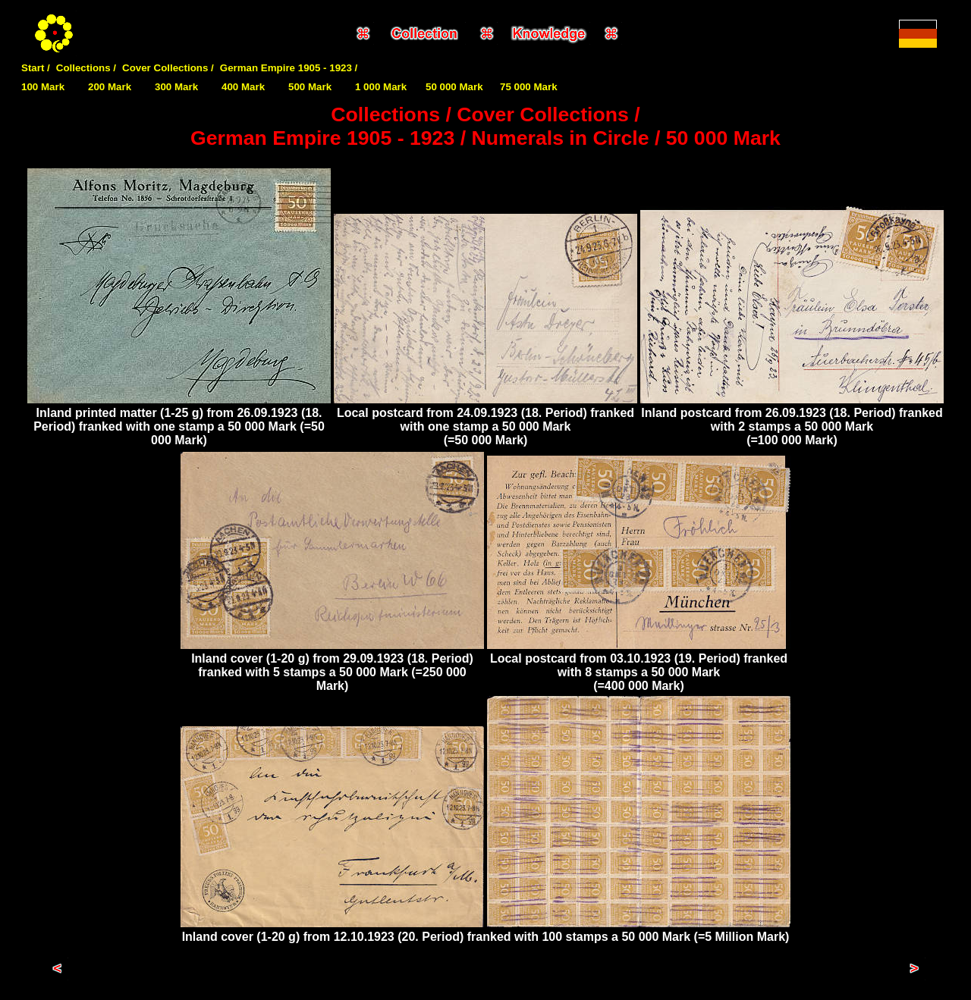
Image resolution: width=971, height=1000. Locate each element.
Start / (35, 68)
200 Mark (109, 86)
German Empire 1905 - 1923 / (289, 68)
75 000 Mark (529, 86)
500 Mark (310, 86)
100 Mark (42, 86)
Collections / (86, 68)
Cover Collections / (168, 68)
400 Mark (243, 86)
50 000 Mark (454, 86)
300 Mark (176, 86)
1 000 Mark (381, 86)
